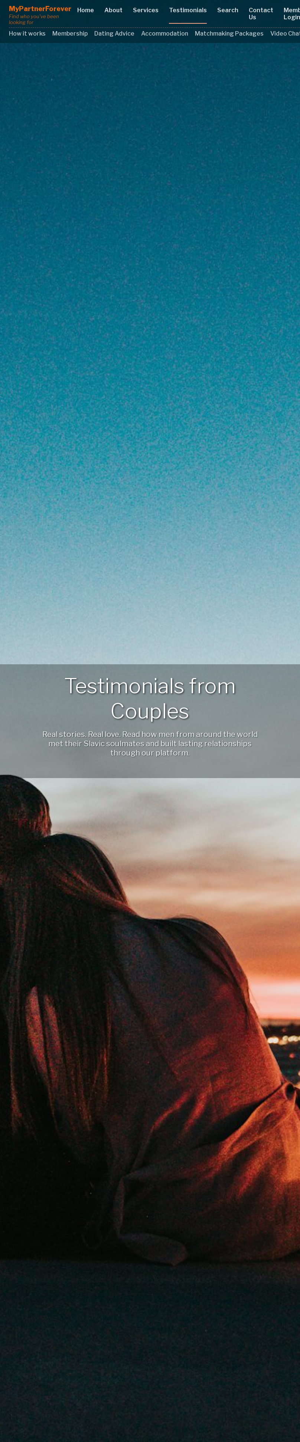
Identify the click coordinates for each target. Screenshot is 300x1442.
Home (85, 10)
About (113, 10)
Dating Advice (114, 33)
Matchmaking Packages (229, 33)
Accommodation (164, 33)
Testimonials (188, 10)
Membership (70, 33)
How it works (27, 33)
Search (227, 10)
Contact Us (261, 14)
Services (146, 10)
